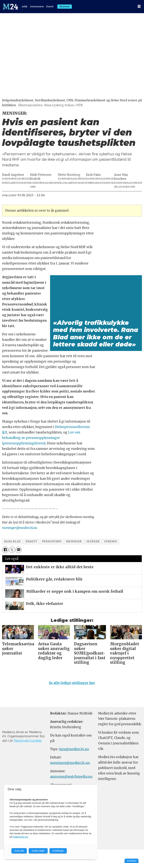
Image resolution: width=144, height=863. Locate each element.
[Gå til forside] (10, 6)
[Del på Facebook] (5, 550)
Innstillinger (131, 861)
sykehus (110, 541)
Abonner (64, 6)
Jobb (25, 6)
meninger (74, 541)
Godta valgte (38, 850)
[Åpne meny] (139, 6)
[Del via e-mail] (18, 550)
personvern (51, 541)
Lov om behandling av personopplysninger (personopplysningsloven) (41, 437)
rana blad (12, 541)
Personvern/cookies (28, 740)
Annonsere (37, 6)
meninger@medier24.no (19, 528)
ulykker (93, 541)
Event (50, 6)
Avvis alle (19, 850)
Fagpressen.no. (20, 837)
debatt (31, 541)
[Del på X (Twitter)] (12, 550)
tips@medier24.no (74, 749)
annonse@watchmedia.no (71, 776)
